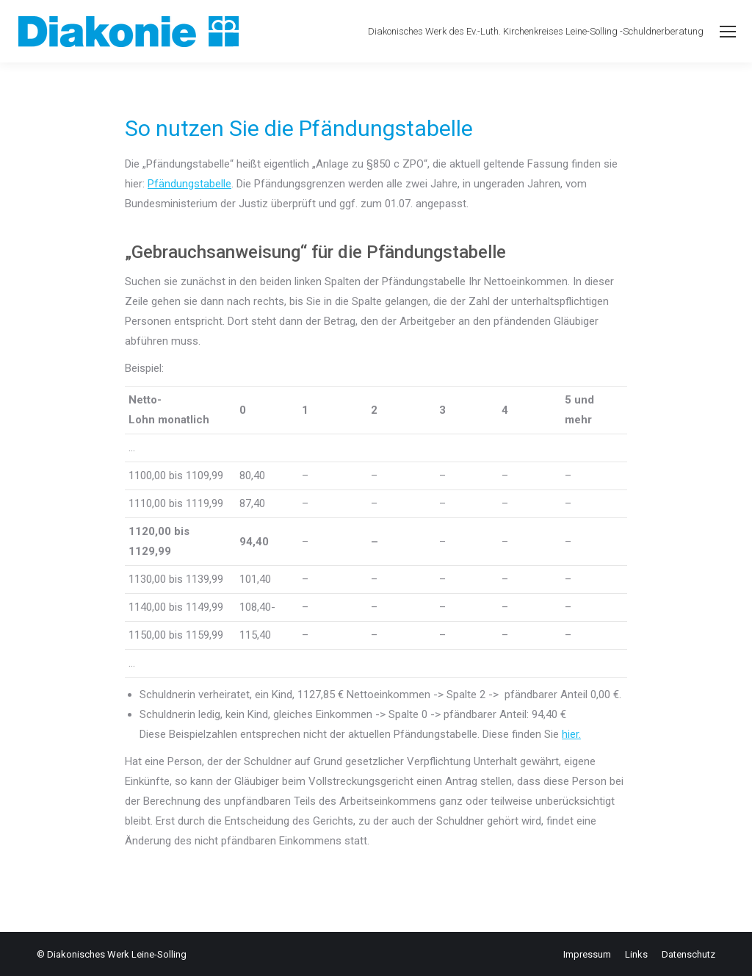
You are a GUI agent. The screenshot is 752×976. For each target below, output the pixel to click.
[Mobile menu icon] (727, 31)
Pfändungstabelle (189, 183)
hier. (571, 734)
